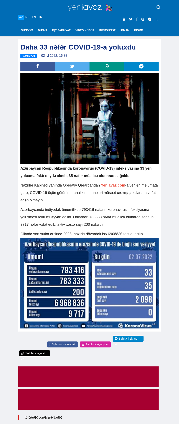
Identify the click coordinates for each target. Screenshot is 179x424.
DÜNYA (42, 30)
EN (34, 17)
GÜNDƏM (27, 30)
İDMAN (124, 30)
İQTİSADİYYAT (61, 30)
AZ (21, 17)
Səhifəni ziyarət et (62, 344)
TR (40, 17)
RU (27, 17)
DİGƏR (138, 30)
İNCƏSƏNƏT (107, 30)
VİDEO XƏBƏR (84, 30)
